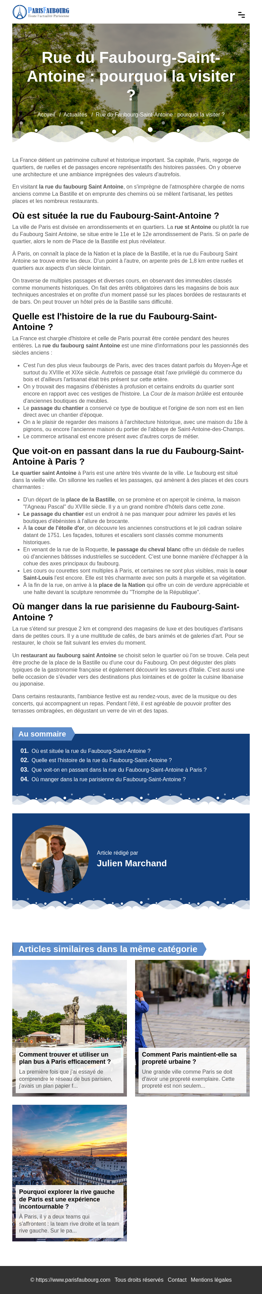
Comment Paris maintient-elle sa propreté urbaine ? (189, 1058)
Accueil (46, 115)
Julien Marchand (132, 863)
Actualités (75, 115)
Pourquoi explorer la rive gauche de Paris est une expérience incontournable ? (67, 1199)
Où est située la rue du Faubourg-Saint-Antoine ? (85, 751)
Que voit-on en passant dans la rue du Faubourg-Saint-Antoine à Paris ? (113, 770)
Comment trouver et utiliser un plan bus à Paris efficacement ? (65, 1058)
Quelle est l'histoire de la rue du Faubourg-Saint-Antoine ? (96, 760)
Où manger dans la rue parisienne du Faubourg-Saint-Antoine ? (103, 779)
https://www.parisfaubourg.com (73, 1280)
